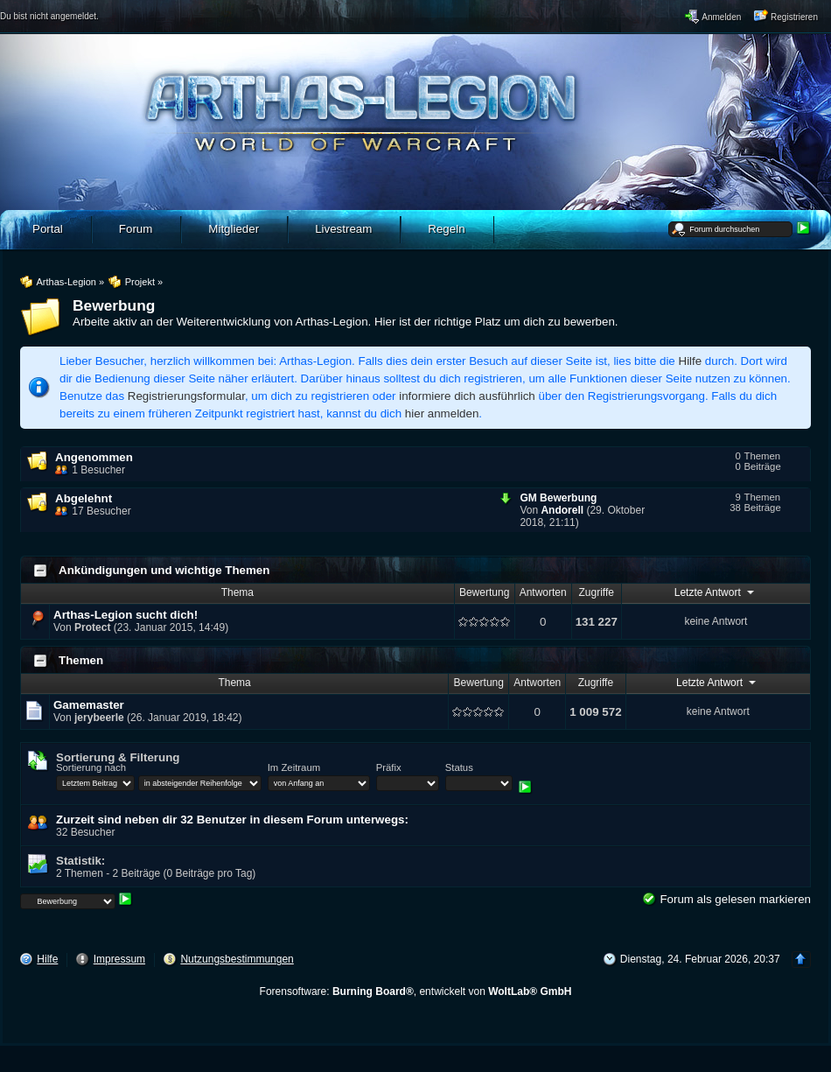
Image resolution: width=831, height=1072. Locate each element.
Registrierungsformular (186, 396)
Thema (237, 592)
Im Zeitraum (294, 767)
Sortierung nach (91, 767)
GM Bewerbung (558, 498)
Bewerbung (114, 305)
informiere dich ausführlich (467, 396)
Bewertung (484, 592)
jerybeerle (99, 717)
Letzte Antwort (716, 592)
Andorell (562, 510)
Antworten (543, 592)
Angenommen (94, 457)
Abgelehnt (83, 498)
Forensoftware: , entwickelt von (416, 991)
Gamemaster (88, 704)
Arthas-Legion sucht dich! (125, 614)
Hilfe (690, 361)
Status (459, 767)
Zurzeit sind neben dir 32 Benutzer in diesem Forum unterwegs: (232, 819)
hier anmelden (441, 413)
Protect (92, 627)
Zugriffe (596, 592)
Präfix (389, 767)
